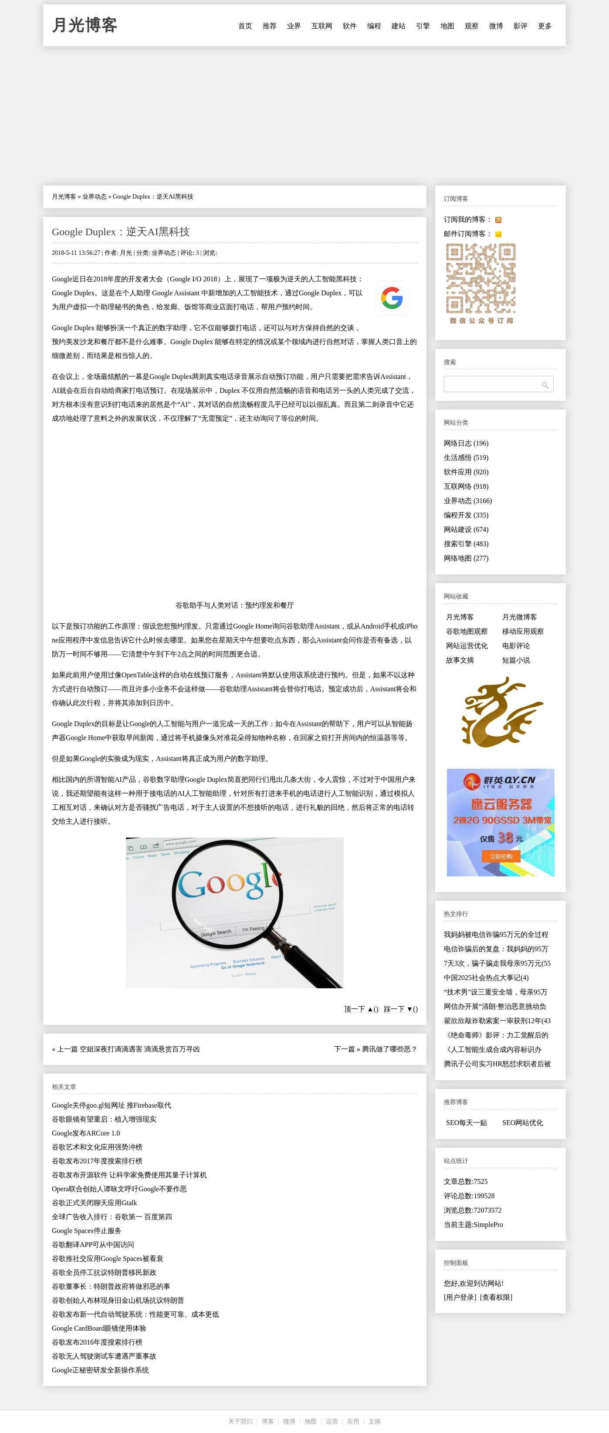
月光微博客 (519, 617)
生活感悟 (466, 457)
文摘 (375, 1421)
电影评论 (516, 645)
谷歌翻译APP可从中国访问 (93, 1244)
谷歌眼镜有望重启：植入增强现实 (104, 1119)
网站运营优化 (467, 645)
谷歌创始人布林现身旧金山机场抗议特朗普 (118, 1300)
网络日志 (466, 443)
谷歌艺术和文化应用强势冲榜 (97, 1147)
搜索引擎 (466, 544)
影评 (521, 26)
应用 (353, 1421)
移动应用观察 (523, 631)
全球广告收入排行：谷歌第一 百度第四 (112, 1216)
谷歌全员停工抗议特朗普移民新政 (104, 1272)
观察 (472, 26)
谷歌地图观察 (467, 631)
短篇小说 (516, 660)
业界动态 (94, 196)
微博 (496, 26)
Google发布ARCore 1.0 (86, 1133)
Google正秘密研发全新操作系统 (100, 1370)
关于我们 (240, 1421)
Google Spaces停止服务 (87, 1230)
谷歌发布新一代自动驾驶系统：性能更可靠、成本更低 (135, 1314)
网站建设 (466, 529)
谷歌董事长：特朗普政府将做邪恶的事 (111, 1286)
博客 (268, 1421)
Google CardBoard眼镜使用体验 (99, 1328)
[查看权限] (496, 1297)
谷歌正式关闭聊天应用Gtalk (94, 1203)
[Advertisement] (304, 116)
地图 (447, 26)
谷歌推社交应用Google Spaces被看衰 (107, 1258)
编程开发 (466, 515)
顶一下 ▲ (359, 1009)
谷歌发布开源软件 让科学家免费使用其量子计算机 (129, 1175)
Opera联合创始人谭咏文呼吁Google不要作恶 (119, 1189)
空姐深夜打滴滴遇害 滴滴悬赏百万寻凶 (140, 1049)
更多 (545, 26)
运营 (332, 1421)
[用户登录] (460, 1297)
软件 (350, 26)
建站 (399, 26)
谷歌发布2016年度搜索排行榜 (97, 1342)
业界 (294, 26)
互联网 (321, 26)
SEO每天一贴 (466, 1122)
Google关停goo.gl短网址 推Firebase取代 (111, 1105)
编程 (374, 26)
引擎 (423, 26)
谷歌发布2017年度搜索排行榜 (97, 1161)
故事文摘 (460, 660)
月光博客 (85, 25)
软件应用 (466, 472)
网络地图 (466, 558)
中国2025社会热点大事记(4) (486, 977)
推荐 (270, 26)
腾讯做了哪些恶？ (390, 1049)
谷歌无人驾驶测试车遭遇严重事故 (104, 1356)
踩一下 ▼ (398, 1009)
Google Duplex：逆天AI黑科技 (121, 231)
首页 (245, 26)
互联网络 (466, 486)
